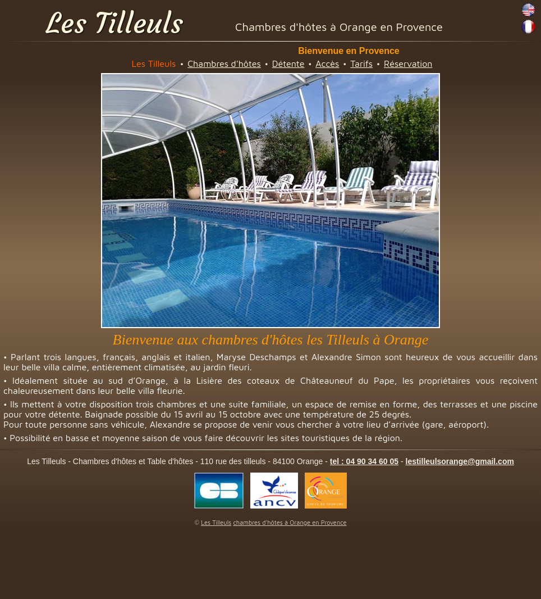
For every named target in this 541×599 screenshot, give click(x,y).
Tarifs (361, 63)
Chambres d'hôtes (224, 63)
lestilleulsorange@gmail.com (460, 461)
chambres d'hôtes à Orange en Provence (289, 522)
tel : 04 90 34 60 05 (364, 461)
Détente (288, 63)
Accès (327, 63)
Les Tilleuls (114, 23)
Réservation (408, 63)
